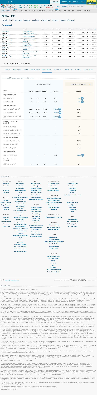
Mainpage (6, 183)
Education (6, 192)
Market (53, 260)
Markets (73, 192)
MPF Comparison (72, 224)
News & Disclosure (36, 227)
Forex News (72, 188)
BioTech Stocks (20, 213)
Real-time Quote (36, 183)
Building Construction (29, 36)
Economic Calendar (20, 244)
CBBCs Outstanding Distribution (54, 241)
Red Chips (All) (20, 206)
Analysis (54, 263)
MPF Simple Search (73, 221)
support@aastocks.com (12, 280)
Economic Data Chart (20, 249)
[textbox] (82, 6)
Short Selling (20, 219)
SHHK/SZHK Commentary (54, 202)
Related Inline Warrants (36, 199)
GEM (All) (20, 208)
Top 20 (20, 192)
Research (54, 209)
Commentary (73, 190)
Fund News (72, 207)
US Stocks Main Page (53, 256)
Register (6, 200)
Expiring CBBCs (54, 246)
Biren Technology (7, 56)
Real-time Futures (20, 190)
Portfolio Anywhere (36, 236)
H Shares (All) (20, 204)
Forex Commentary (54, 207)
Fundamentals (36, 232)
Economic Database (20, 246)
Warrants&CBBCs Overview (53, 217)
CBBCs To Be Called (54, 244)
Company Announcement (20, 217)
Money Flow (36, 220)
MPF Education (72, 226)
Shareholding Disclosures (20, 235)
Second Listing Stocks (20, 210)
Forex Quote (72, 186)
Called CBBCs (53, 248)
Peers (36, 223)
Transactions (36, 216)
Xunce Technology (7, 40)
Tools (72, 211)
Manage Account (6, 202)
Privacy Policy (6, 226)
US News (54, 267)
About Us (6, 217)
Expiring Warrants (53, 229)
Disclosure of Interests (36, 225)
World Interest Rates (20, 251)
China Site (6, 186)
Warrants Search (54, 225)
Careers (6, 219)
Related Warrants (36, 195)
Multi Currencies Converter (72, 195)
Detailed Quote (36, 186)
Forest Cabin (5, 32)
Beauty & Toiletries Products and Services (29, 32)
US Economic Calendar (54, 269)
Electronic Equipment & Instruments (29, 56)
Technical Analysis (36, 188)
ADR (20, 240)
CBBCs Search (53, 237)
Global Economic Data (54, 272)
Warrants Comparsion (53, 227)
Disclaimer (6, 224)
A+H (20, 237)
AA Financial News (54, 183)
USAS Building (6, 36)
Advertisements (6, 221)
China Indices (20, 188)
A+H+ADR (20, 242)
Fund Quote (73, 205)
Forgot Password (6, 205)
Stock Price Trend (36, 211)
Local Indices (20, 183)
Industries (20, 199)
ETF (20, 215)
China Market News (53, 190)
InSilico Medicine (6, 44)
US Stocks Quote (53, 258)
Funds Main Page (72, 202)
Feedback (6, 207)
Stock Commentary (54, 200)
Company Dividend (20, 222)
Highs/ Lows (20, 195)
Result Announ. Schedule (20, 228)
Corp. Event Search (20, 231)
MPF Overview (72, 219)
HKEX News (53, 188)
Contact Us (6, 209)
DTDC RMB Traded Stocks (20, 197)
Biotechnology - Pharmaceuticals (27, 44)
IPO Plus (20, 233)
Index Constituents (20, 201)
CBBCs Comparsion (54, 239)
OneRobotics (5, 48)
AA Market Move (36, 229)
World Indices (20, 186)
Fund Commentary (53, 205)
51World (4, 52)
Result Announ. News (20, 224)
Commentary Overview (54, 198)
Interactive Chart (36, 190)
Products (6, 190)
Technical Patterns (36, 234)
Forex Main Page (73, 183)
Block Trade (36, 218)
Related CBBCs (36, 197)
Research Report (20, 226)
